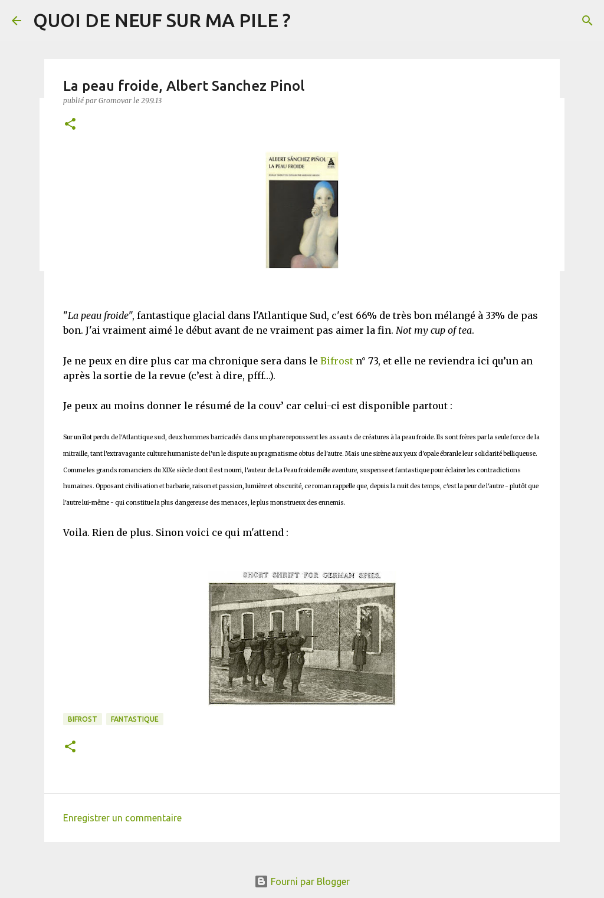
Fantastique (135, 719)
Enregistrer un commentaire (122, 818)
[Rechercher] (587, 20)
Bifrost (336, 361)
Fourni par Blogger (302, 881)
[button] (70, 125)
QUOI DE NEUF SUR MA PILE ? (162, 20)
